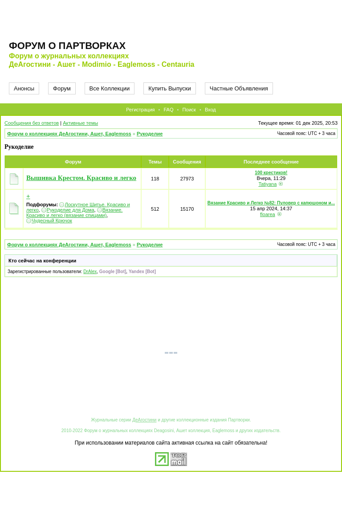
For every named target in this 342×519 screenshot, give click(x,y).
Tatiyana (267, 184)
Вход (210, 109)
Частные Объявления (239, 88)
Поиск (188, 109)
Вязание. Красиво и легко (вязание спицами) (74, 212)
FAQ (168, 109)
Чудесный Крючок (52, 220)
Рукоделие (150, 133)
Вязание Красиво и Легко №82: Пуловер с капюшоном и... (271, 202)
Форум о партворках (67, 45)
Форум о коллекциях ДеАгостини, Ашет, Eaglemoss (69, 133)
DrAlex (90, 271)
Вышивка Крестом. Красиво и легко (81, 177)
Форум (62, 88)
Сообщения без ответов (31, 123)
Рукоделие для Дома (70, 210)
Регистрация (140, 109)
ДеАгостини (144, 419)
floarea (267, 214)
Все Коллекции (110, 88)
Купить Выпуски (169, 88)
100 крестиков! (271, 172)
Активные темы (80, 123)
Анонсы (24, 88)
